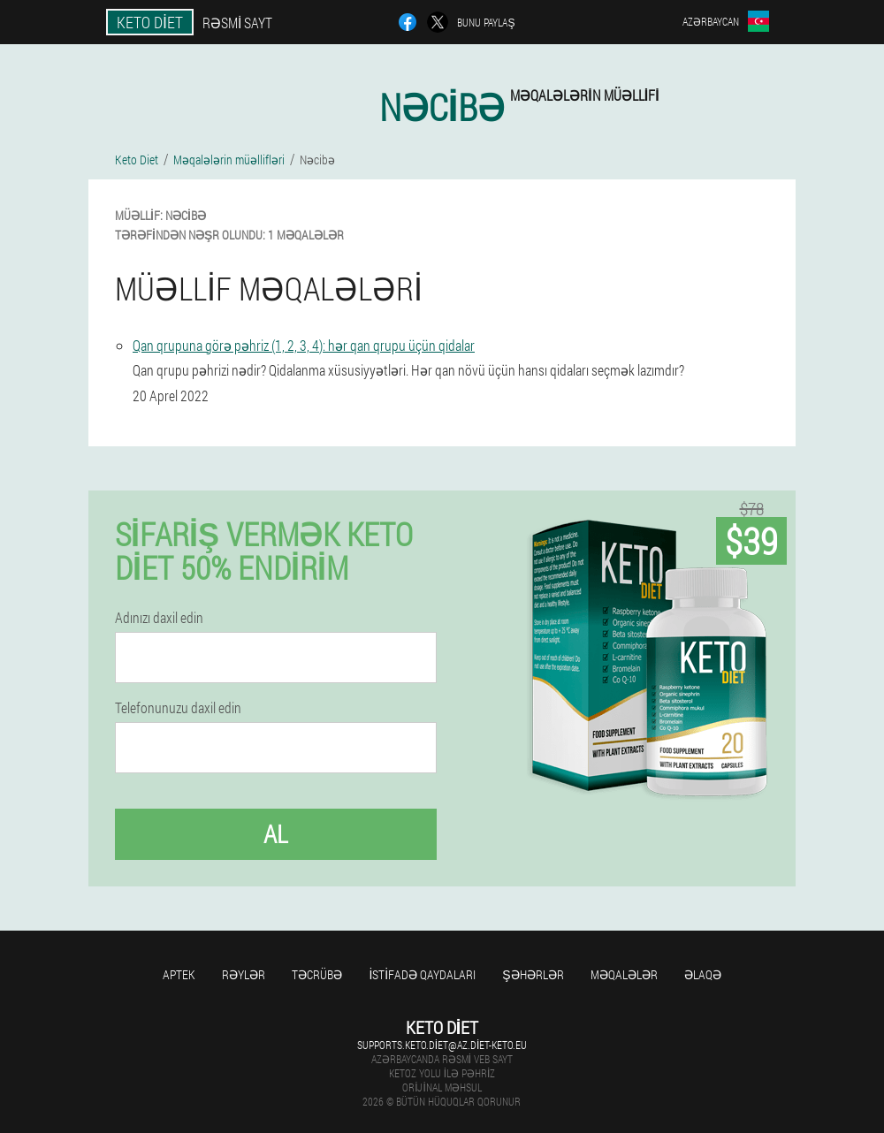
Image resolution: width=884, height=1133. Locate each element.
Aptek (179, 974)
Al (275, 833)
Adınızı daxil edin (159, 618)
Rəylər (243, 974)
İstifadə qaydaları (422, 974)
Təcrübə (317, 974)
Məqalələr (624, 974)
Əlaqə (702, 974)
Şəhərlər (532, 974)
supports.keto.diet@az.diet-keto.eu (442, 1045)
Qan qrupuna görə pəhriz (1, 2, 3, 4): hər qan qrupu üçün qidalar (304, 345)
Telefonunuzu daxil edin (178, 708)
